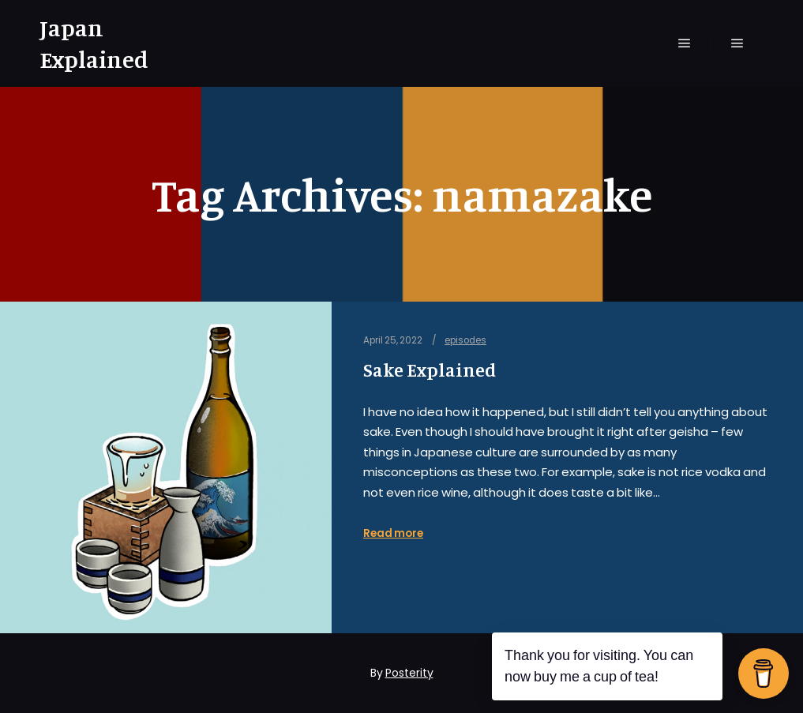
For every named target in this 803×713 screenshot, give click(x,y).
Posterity (409, 673)
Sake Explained (429, 369)
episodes (465, 340)
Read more (393, 533)
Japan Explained (93, 43)
